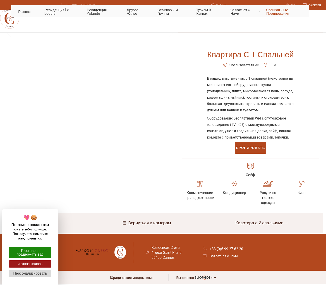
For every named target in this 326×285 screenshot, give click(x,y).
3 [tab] (96, 140)
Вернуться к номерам (146, 225)
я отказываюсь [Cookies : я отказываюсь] (30, 264)
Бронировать (250, 148)
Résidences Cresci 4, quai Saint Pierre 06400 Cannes (166, 253)
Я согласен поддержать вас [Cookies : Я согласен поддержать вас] (30, 252)
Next (170, 90)
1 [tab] (83, 140)
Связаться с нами (221, 257)
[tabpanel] (89, 90)
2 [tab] (89, 140)
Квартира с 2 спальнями (262, 225)
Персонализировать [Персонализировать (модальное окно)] (30, 273)
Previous (8, 90)
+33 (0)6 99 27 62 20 (223, 250)
